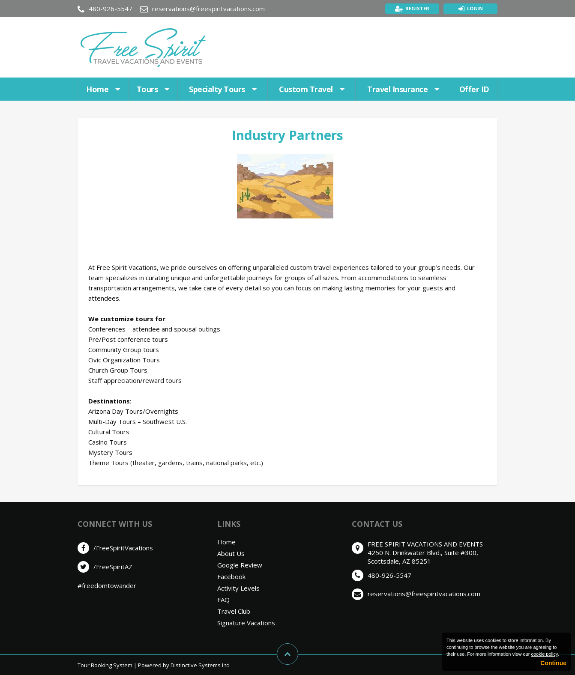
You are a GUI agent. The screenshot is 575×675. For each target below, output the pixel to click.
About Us (231, 553)
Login (475, 8)
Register (417, 8)
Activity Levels (238, 588)
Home (103, 89)
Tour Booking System (105, 665)
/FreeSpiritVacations (123, 548)
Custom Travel (311, 89)
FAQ (223, 599)
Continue (553, 663)
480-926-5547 (110, 8)
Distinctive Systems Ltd (200, 665)
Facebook (231, 576)
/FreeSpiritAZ (112, 566)
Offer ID (474, 89)
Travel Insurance (403, 89)
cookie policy (544, 654)
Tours (153, 89)
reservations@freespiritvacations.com (208, 8)
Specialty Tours (222, 89)
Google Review (239, 565)
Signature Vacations (246, 622)
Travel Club (233, 611)
